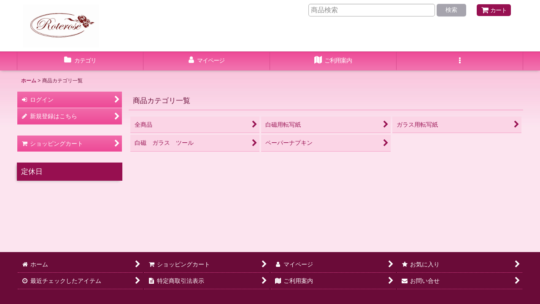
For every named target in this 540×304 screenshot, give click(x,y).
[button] (460, 61)
